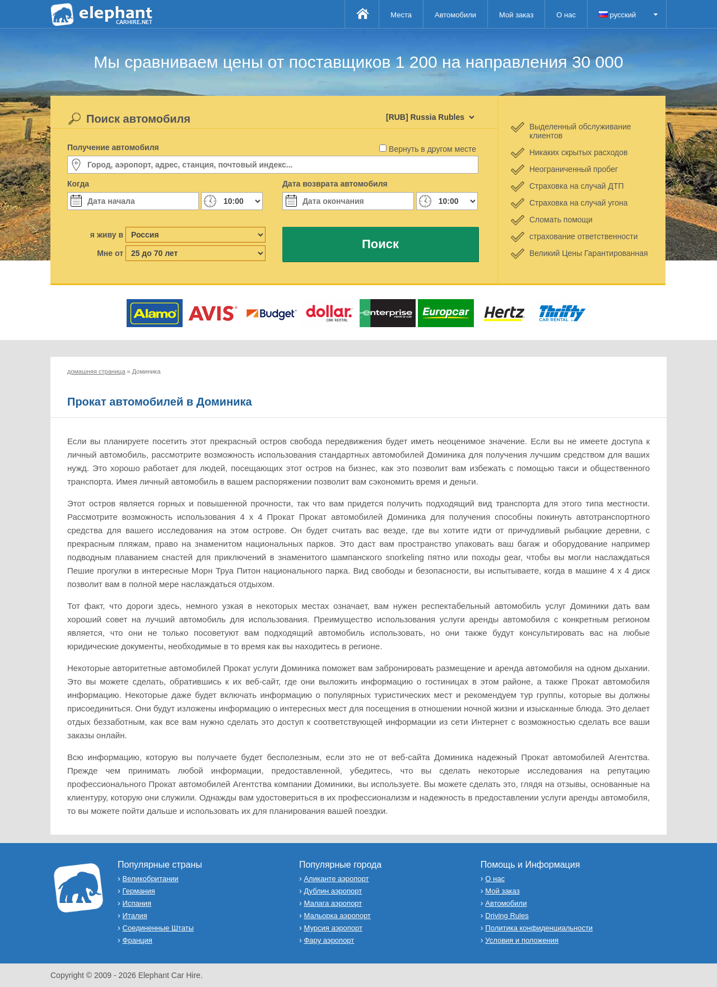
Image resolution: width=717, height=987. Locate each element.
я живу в (106, 234)
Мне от (110, 253)
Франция (137, 940)
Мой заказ (516, 15)
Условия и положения (521, 940)
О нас (566, 15)
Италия (135, 915)
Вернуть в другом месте (432, 149)
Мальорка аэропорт (337, 915)
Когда (78, 183)
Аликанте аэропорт (336, 878)
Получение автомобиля (113, 147)
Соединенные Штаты (158, 928)
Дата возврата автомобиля (335, 183)
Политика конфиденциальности (539, 928)
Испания (137, 903)
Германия (139, 891)
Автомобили (455, 15)
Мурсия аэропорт (333, 928)
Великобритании (151, 878)
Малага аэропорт (333, 903)
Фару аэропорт (329, 940)
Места (401, 15)
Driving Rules (506, 915)
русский (617, 15)
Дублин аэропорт (333, 891)
